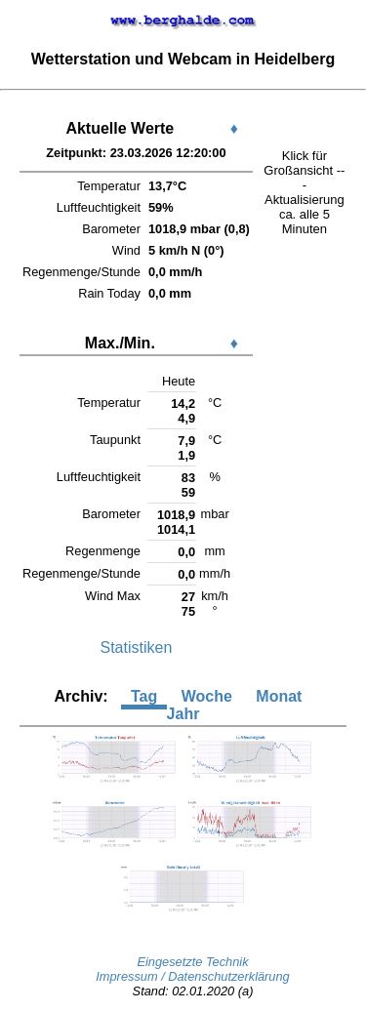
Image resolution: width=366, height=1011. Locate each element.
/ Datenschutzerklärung (225, 976)
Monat (279, 696)
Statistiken (137, 647)
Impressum (128, 976)
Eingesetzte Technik (192, 961)
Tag (144, 696)
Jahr (183, 714)
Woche (207, 696)
